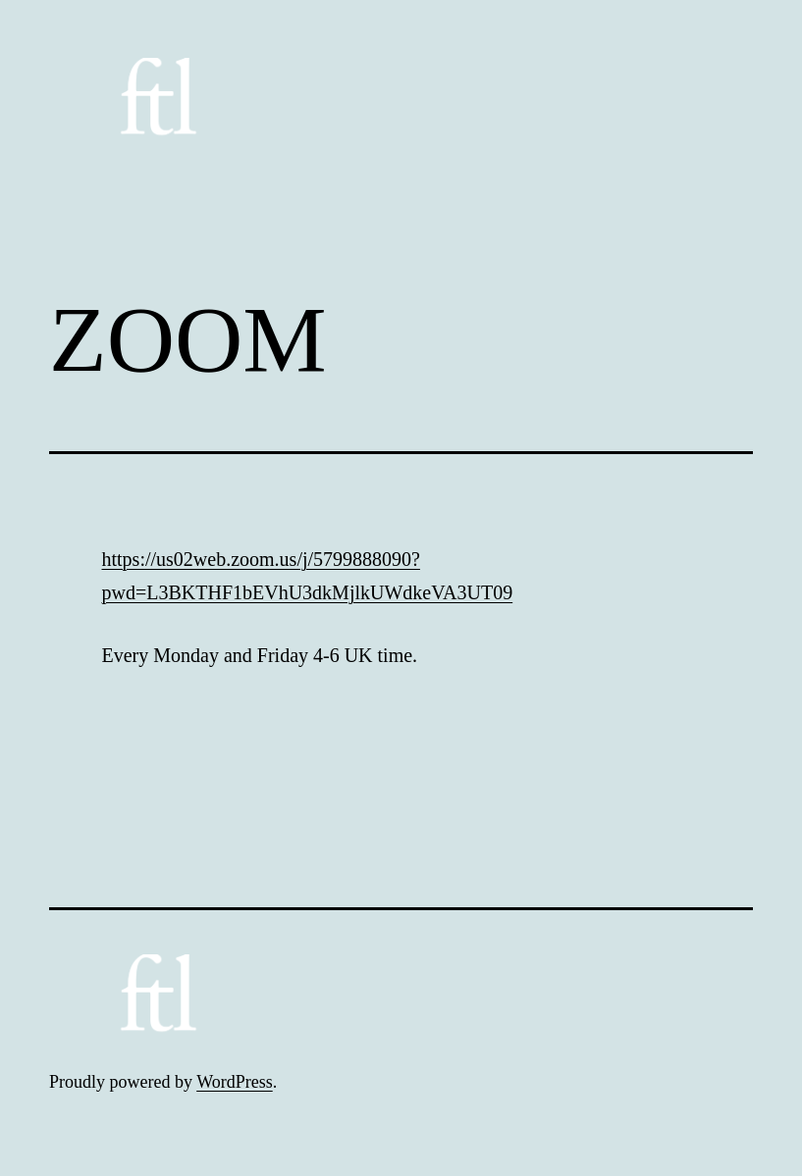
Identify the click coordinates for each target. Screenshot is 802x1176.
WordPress (234, 1082)
